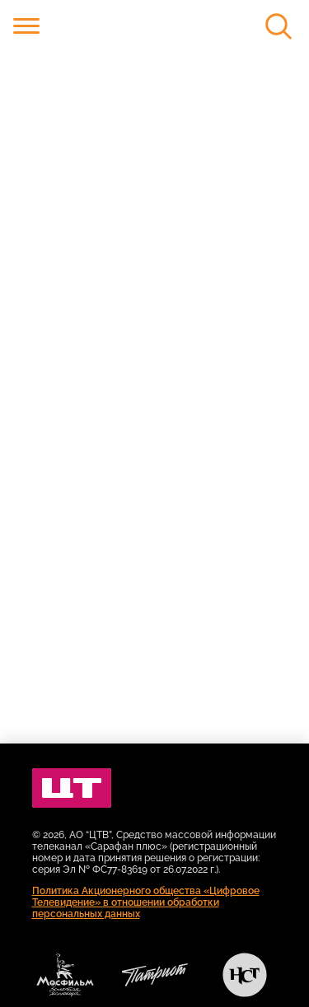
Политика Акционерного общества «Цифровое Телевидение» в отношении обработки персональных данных (146, 902)
